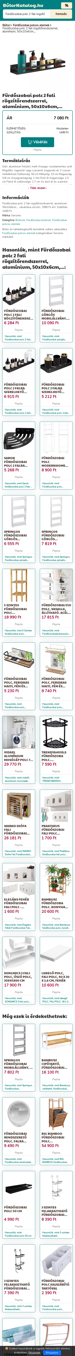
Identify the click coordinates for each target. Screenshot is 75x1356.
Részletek (34, 1352)
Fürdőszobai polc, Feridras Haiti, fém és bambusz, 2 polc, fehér (56, 686)
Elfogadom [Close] (52, 1352)
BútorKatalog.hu (23, 5)
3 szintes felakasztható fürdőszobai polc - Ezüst (54, 1213)
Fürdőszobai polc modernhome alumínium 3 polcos (53, 465)
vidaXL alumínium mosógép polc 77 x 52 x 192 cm (18, 758)
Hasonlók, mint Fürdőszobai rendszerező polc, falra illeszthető (18, 1162)
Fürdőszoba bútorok (38, 220)
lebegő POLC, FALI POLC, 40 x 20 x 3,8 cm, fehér (55, 977)
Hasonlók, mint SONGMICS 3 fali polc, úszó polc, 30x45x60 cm (18, 1002)
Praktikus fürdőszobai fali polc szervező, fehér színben (55, 833)
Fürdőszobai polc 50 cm (15, 1209)
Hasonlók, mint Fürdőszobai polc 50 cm (18, 1234)
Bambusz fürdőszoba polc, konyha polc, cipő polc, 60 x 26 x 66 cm (55, 907)
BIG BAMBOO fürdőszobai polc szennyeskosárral (58, 1139)
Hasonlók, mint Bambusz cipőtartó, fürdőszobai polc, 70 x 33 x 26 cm (56, 1089)
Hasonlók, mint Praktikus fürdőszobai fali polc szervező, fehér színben (56, 854)
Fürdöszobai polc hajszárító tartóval (55, 1284)
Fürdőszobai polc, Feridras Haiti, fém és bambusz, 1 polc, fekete (18, 686)
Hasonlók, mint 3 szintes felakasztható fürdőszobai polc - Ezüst (55, 1236)
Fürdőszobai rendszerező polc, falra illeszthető (15, 1139)
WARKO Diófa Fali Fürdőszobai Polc (15, 831)
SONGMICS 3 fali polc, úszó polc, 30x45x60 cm (18, 977)
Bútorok (20, 220)
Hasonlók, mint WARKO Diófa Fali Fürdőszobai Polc (18, 854)
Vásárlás (37, 142)
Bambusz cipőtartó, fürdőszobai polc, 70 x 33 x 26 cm (54, 1067)
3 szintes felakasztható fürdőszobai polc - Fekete (17, 1286)
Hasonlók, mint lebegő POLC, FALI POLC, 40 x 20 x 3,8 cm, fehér (56, 1002)
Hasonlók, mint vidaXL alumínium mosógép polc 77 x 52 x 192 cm (17, 781)
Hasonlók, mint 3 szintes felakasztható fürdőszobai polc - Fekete (19, 1309)
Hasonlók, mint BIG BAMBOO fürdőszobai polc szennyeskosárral (54, 1162)
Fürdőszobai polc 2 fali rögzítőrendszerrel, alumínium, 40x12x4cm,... (22, 318)
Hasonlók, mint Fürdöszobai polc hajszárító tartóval (52, 1309)
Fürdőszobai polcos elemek (19, 233)
